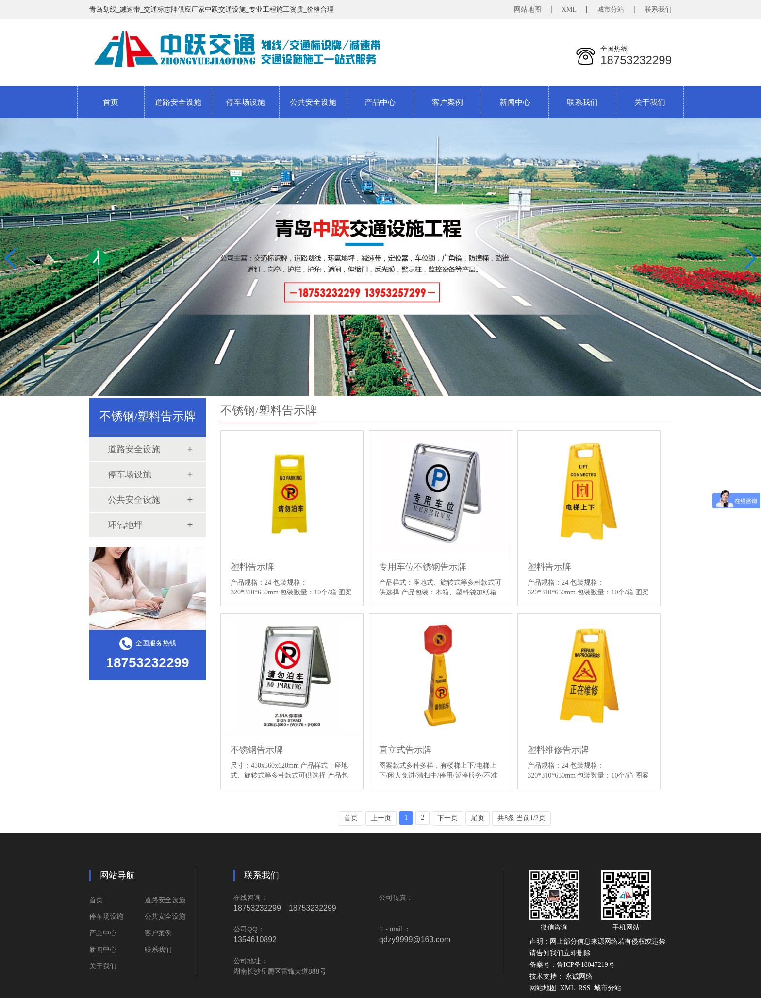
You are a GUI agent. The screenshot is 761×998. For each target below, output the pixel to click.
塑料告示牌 (252, 567)
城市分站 (610, 9)
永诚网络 (579, 976)
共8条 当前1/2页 (521, 818)
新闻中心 (102, 949)
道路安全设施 (134, 449)
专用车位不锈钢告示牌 (422, 567)
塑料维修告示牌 (558, 750)
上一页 (381, 818)
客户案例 (158, 933)
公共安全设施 (134, 500)
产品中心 (102, 933)
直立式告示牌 (405, 750)
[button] (749, 258)
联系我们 (658, 9)
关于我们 (102, 966)
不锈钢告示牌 (257, 750)
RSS (585, 988)
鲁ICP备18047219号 (586, 964)
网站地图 (527, 9)
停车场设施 (129, 474)
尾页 (477, 818)
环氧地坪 (125, 525)
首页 (110, 102)
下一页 (447, 818)
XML (569, 9)
